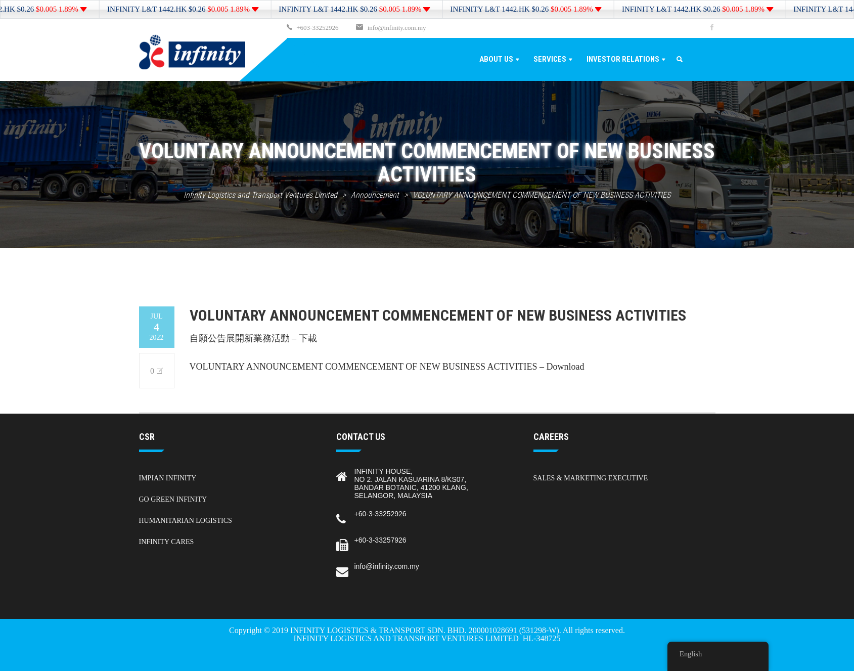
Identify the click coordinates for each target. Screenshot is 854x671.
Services (549, 59)
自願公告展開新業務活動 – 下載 (253, 338)
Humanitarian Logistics (185, 520)
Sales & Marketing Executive (590, 478)
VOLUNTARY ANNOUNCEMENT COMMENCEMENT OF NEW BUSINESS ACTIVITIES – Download (387, 367)
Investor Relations (623, 59)
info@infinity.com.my (397, 27)
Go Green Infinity (173, 499)
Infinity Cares (166, 542)
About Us (496, 59)
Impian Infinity (168, 478)
